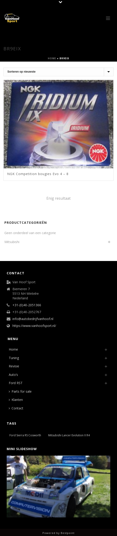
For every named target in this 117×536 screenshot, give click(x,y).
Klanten (16, 399)
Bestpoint (68, 533)
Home (52, 58)
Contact (16, 408)
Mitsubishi (11, 242)
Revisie (14, 366)
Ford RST (16, 383)
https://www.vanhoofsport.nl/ (34, 326)
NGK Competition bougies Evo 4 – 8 (38, 174)
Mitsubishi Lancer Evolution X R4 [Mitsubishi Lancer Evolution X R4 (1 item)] (69, 435)
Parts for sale (20, 391)
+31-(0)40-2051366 (26, 305)
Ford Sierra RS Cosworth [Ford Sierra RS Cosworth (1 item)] (25, 435)
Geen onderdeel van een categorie (30, 233)
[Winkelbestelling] (58, 72)
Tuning (14, 358)
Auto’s (13, 374)
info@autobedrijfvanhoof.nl (32, 319)
